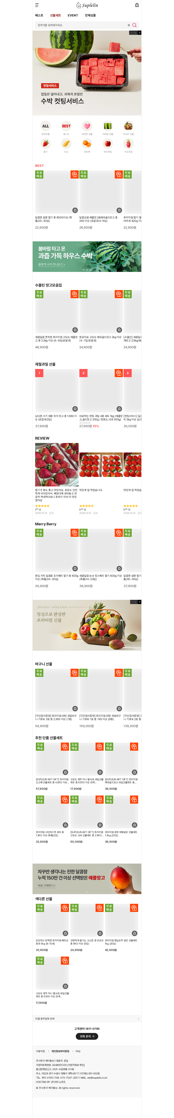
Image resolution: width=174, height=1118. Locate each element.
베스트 (39, 15)
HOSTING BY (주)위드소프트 (50, 1082)
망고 (66, 151)
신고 (51, 513)
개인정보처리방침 (60, 1051)
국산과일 (108, 151)
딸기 (46, 151)
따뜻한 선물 (87, 134)
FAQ (78, 1051)
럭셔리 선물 (128, 134)
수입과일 (128, 151)
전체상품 (90, 15)
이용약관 (40, 1051)
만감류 (87, 151)
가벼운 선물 (107, 134)
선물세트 (55, 15)
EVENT (73, 15)
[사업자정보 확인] (76, 1065)
